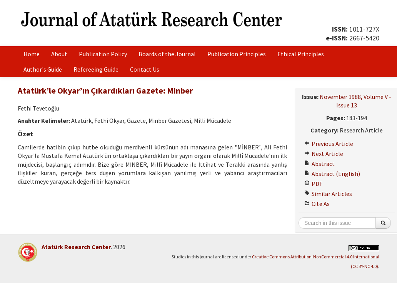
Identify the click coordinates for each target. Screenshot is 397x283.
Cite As (317, 204)
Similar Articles (328, 194)
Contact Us (144, 69)
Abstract (319, 163)
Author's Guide (42, 69)
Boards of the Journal (167, 54)
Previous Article (328, 143)
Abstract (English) (332, 174)
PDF (313, 184)
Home (31, 54)
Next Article (323, 153)
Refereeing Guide (95, 69)
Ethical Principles (300, 54)
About (59, 54)
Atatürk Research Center (76, 247)
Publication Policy (103, 54)
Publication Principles (236, 54)
